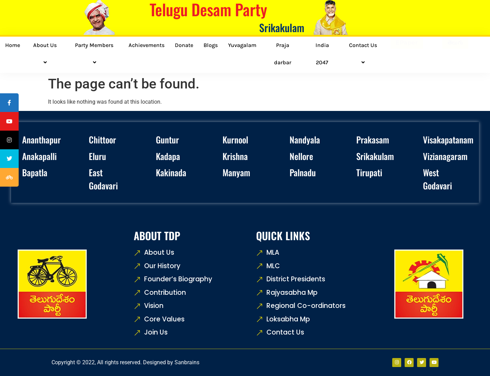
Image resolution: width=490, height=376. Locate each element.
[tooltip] (9, 102)
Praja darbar (282, 54)
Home (12, 45)
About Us (46, 54)
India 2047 (322, 54)
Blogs (211, 45)
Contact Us (364, 54)
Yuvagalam (242, 45)
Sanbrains (187, 362)
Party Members (95, 54)
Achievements (146, 45)
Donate (184, 45)
